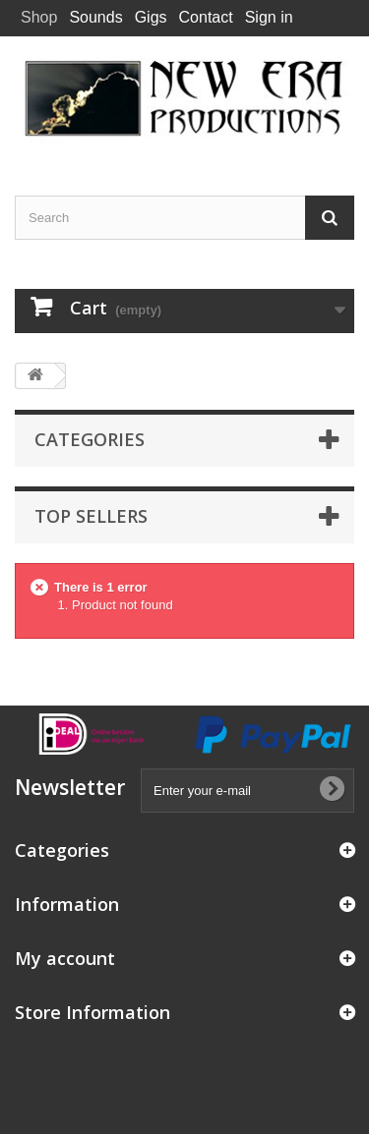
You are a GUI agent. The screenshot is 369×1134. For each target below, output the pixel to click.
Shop (39, 17)
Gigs (151, 17)
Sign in (269, 17)
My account (65, 958)
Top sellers (91, 516)
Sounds (95, 17)
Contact (206, 17)
